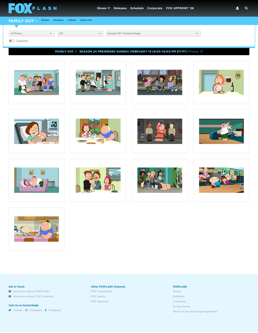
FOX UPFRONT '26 (180, 8)
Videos (81, 21)
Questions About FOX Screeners (31, 297)
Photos (46, 21)
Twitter (15, 311)
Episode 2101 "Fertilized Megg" (152, 34)
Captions (22, 41)
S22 (79, 34)
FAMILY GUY (21, 21)
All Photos (31, 34)
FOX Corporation (101, 292)
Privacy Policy (181, 307)
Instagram (33, 311)
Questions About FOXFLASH (29, 292)
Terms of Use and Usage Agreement (195, 312)
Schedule (137, 8)
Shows (103, 8)
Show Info (99, 21)
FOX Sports (98, 297)
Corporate (155, 8)
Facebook (53, 311)
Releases (120, 8)
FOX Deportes (99, 302)
